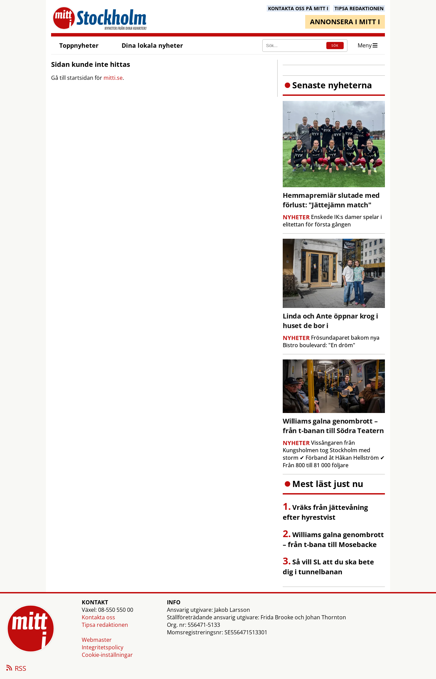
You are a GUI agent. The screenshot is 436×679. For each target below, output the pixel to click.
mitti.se (113, 78)
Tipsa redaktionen (105, 625)
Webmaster (97, 640)
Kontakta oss (98, 617)
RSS (15, 669)
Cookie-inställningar (107, 655)
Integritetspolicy (102, 647)
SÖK (335, 45)
